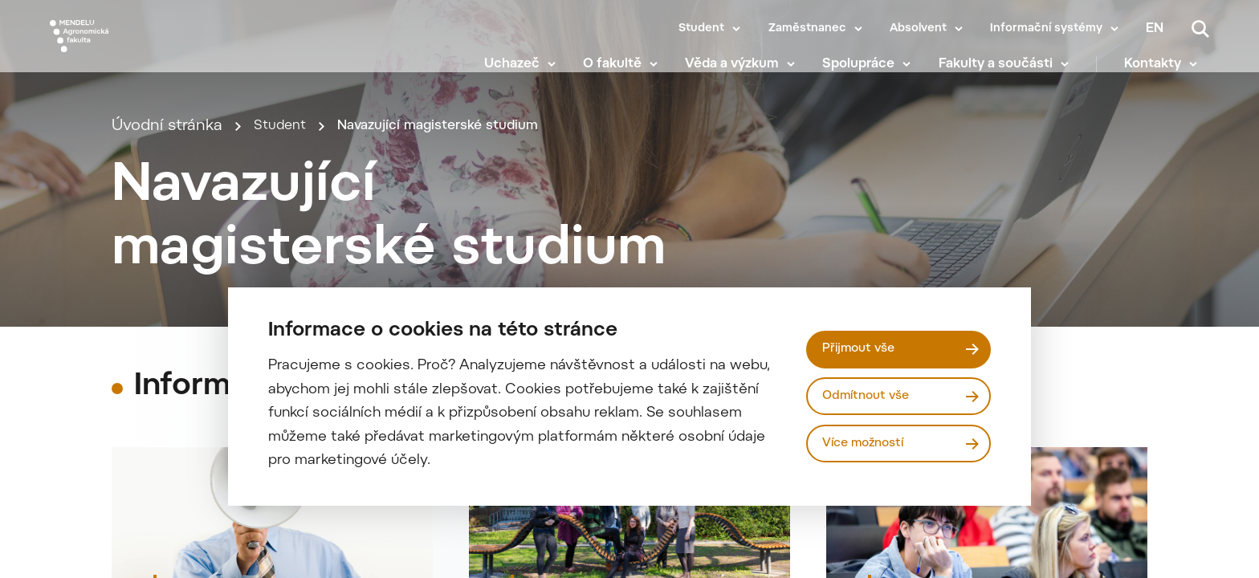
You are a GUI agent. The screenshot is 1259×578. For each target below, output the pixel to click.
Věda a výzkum (744, 72)
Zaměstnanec (807, 29)
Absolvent (918, 29)
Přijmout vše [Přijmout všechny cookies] (863, 346)
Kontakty (1164, 72)
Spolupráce (870, 72)
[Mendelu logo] (144, 50)
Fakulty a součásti (1007, 72)
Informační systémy (1046, 29)
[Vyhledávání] (1200, 29)
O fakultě (623, 72)
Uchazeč (523, 72)
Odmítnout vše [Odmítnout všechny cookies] (871, 395)
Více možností (869, 445)
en (1154, 28)
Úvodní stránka (167, 154)
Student (701, 29)
